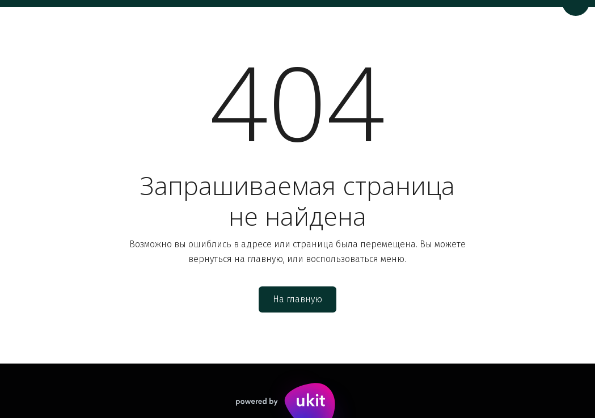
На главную (297, 299)
